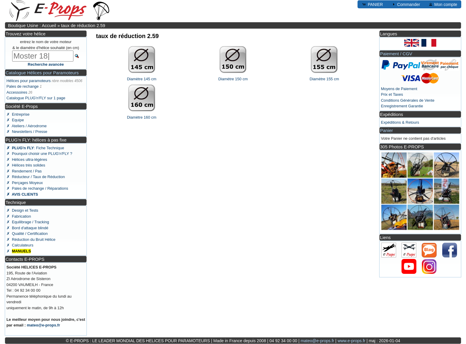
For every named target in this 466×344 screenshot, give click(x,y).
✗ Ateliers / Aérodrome (27, 126)
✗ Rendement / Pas (24, 171)
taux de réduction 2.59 (83, 25)
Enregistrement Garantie (402, 106)
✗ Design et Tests (22, 210)
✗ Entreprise (18, 114)
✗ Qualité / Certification (27, 233)
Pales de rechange (23, 86)
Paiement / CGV (396, 53)
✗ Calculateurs (20, 245)
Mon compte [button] (442, 4)
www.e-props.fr (351, 340)
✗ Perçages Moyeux (25, 182)
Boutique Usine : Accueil (32, 25)
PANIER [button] (372, 4)
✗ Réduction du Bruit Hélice (31, 239)
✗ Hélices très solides (26, 165)
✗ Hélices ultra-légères (27, 159)
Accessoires (17, 92)
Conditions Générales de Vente (407, 100)
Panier (386, 130)
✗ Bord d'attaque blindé (27, 228)
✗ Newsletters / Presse (27, 131)
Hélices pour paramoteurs (29, 80)
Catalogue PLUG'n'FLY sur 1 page (36, 98)
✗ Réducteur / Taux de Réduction (36, 177)
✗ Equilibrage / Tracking (28, 222)
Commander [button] (405, 4)
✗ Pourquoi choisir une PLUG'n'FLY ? (39, 153)
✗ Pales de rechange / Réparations (37, 188)
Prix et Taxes (392, 94)
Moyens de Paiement (399, 89)
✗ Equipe (15, 120)
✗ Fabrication (19, 216)
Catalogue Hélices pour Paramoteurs (42, 72)
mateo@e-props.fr (43, 325)
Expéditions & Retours (400, 122)
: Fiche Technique (35, 148)
